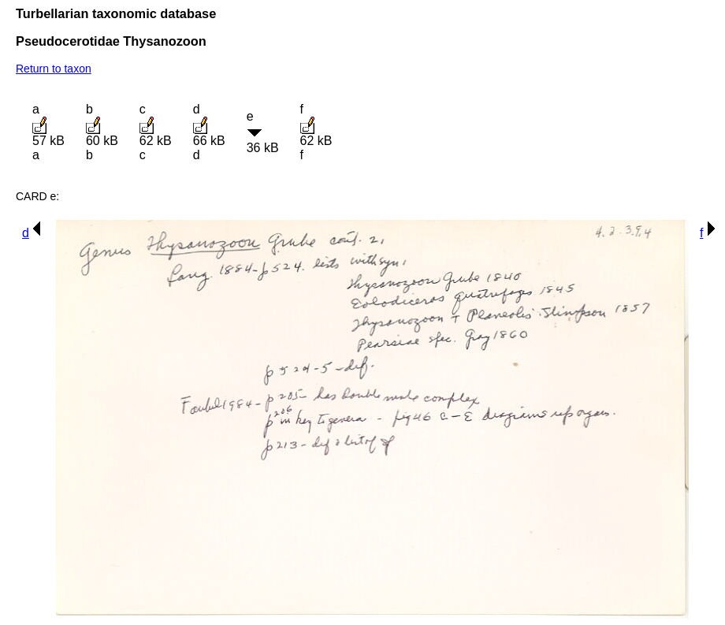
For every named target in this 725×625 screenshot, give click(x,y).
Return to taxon (53, 68)
